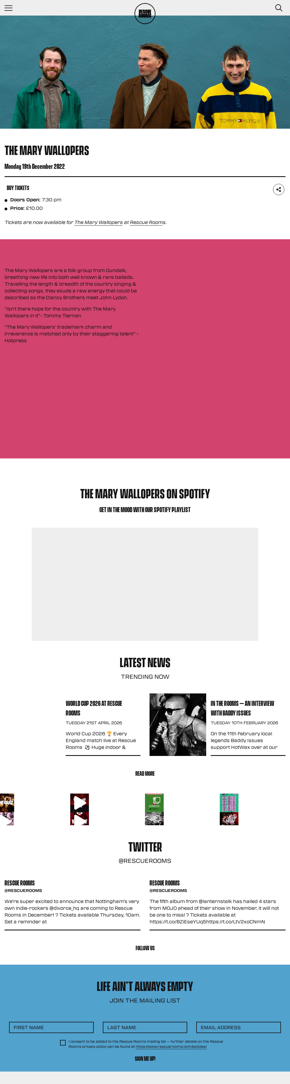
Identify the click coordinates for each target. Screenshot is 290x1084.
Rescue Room (146, 222)
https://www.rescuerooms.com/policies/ (171, 1046)
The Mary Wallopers (98, 222)
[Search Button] (278, 8)
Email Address (221, 1027)
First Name (29, 1027)
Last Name (121, 1027)
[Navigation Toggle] (11, 8)
